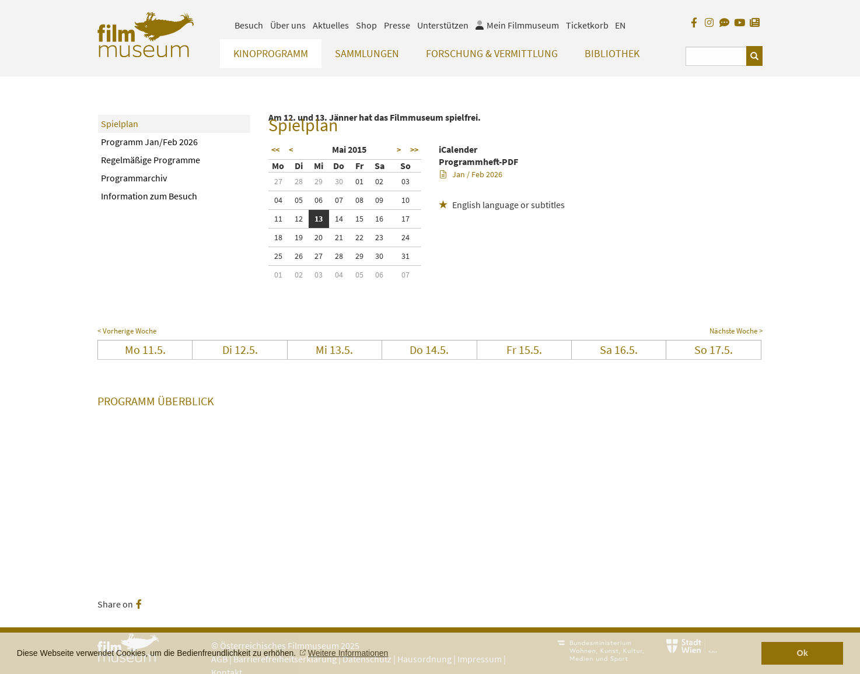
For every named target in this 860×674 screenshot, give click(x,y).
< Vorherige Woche (126, 331)
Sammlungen (367, 53)
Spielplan (119, 123)
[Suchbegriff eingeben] (716, 56)
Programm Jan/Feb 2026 (149, 142)
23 (379, 237)
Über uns (288, 25)
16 (379, 218)
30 (339, 181)
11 (278, 218)
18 (278, 237)
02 (379, 181)
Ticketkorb (587, 25)
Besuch (249, 25)
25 (278, 256)
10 (405, 200)
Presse (397, 25)
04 (278, 200)
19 (299, 237)
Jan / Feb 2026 (471, 174)
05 (299, 200)
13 (318, 218)
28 (299, 181)
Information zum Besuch (149, 196)
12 (299, 218)
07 (339, 200)
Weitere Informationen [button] (348, 653)
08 (359, 200)
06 (318, 200)
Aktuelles (331, 25)
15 (359, 218)
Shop (366, 25)
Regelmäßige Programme (150, 160)
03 (405, 181)
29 (318, 181)
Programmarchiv (134, 178)
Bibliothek (612, 53)
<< (275, 150)
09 (379, 200)
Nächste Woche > (736, 331)
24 (405, 237)
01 (359, 181)
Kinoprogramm (270, 53)
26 (299, 256)
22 (359, 237)
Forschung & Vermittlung (492, 53)
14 (339, 218)
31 (405, 256)
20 (318, 237)
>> (414, 150)
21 (339, 237)
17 (405, 218)
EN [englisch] (620, 25)
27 (278, 181)
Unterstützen (443, 25)
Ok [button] (802, 653)
